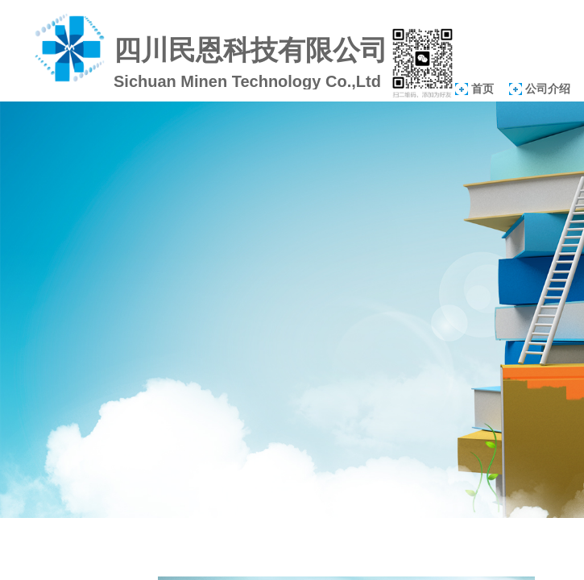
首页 (482, 88)
